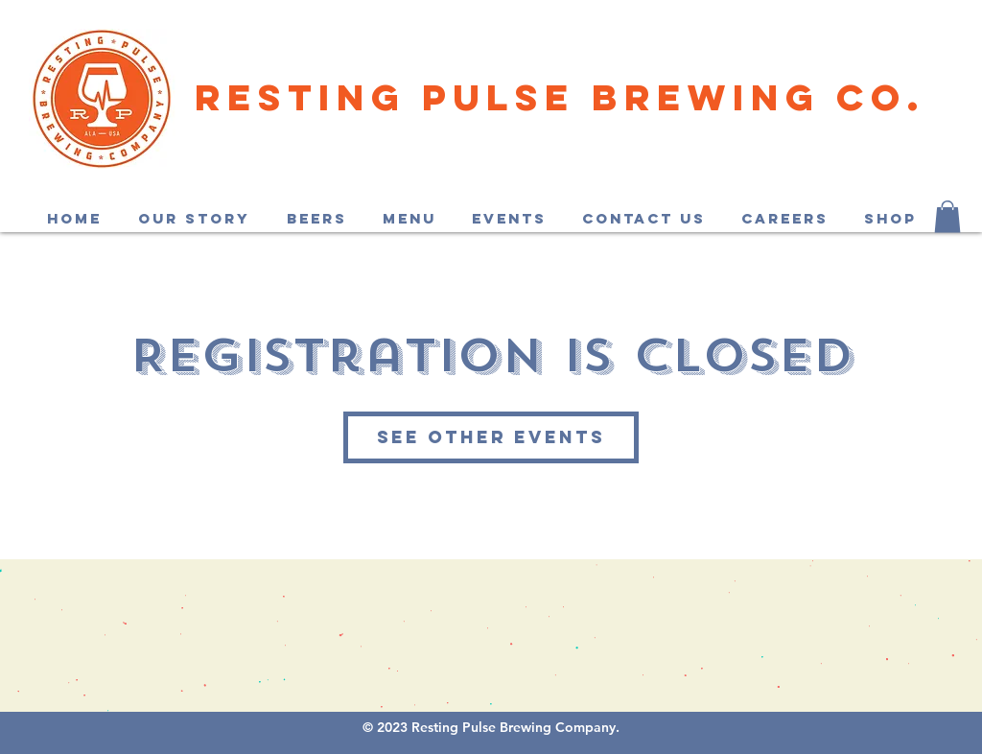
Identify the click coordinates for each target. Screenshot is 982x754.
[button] (947, 216)
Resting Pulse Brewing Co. (560, 97)
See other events (491, 437)
